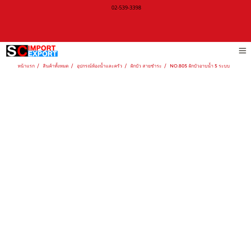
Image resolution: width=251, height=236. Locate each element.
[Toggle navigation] (242, 51)
